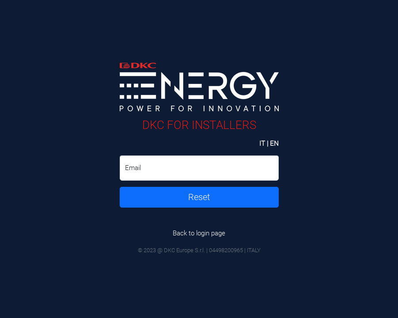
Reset (199, 197)
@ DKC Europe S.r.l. (181, 250)
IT (262, 144)
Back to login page (199, 233)
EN (274, 144)
